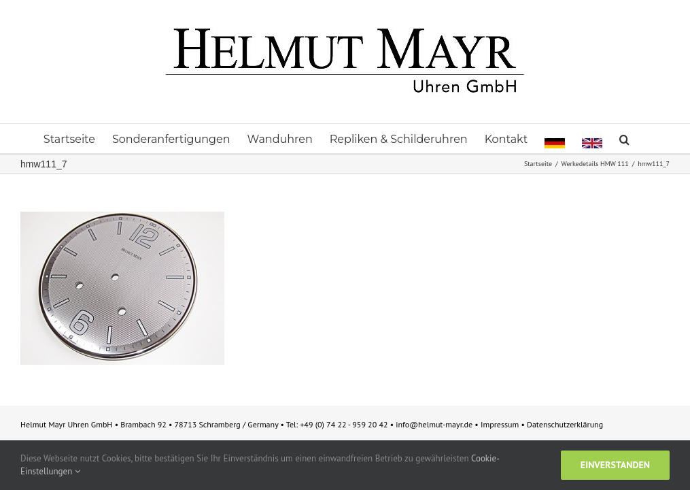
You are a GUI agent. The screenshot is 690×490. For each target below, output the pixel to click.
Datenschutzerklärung (565, 424)
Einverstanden (615, 465)
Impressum (501, 424)
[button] (624, 138)
